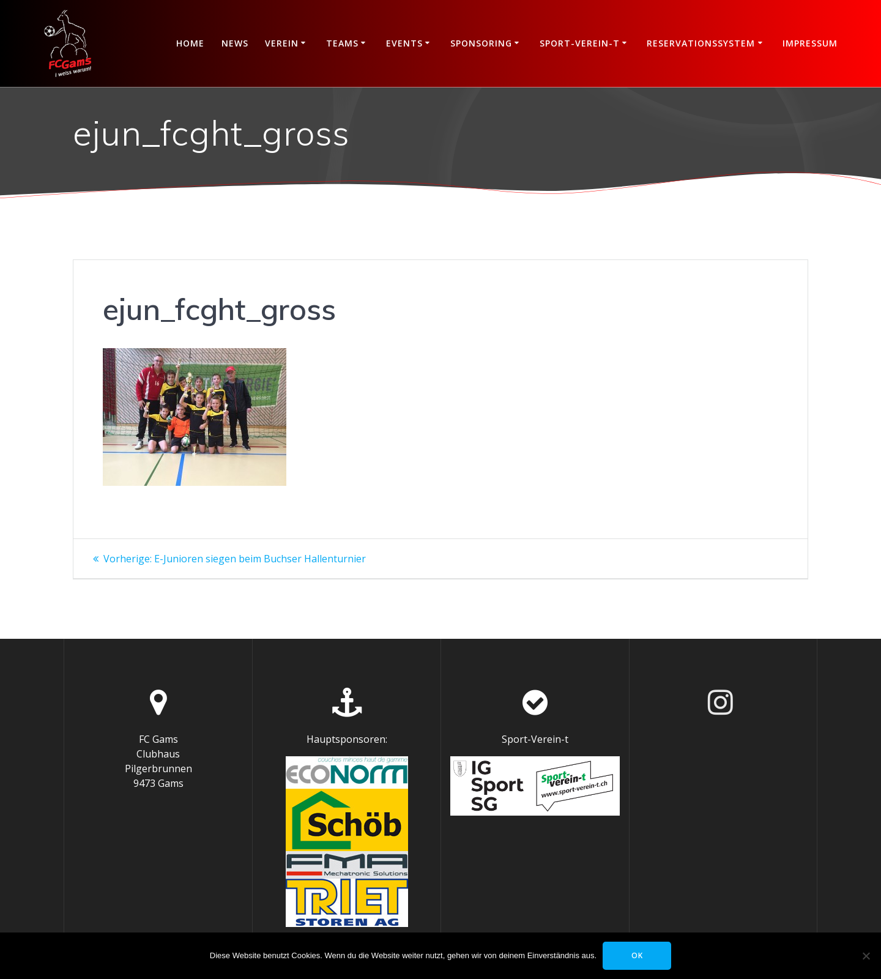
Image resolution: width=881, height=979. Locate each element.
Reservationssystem (701, 43)
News (234, 43)
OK (637, 955)
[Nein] (866, 956)
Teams (342, 43)
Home (190, 43)
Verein (282, 43)
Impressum (810, 43)
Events (404, 43)
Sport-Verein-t (580, 43)
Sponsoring (481, 43)
